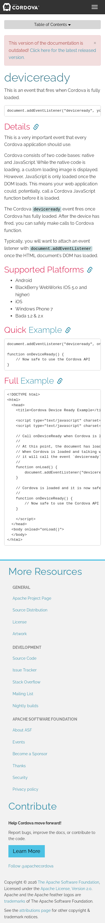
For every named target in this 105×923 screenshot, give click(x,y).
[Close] (95, 43)
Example (45, 330)
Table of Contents (52, 24)
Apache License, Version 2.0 (66, 888)
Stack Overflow (26, 682)
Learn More (26, 851)
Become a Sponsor (30, 754)
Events (19, 742)
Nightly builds (25, 706)
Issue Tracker (25, 670)
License (20, 622)
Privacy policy (25, 789)
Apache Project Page (32, 598)
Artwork (20, 634)
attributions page (35, 910)
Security (20, 777)
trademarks (14, 901)
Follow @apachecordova (30, 866)
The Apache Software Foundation (68, 882)
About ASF (22, 730)
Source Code (24, 658)
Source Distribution (30, 610)
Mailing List (23, 694)
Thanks (19, 766)
